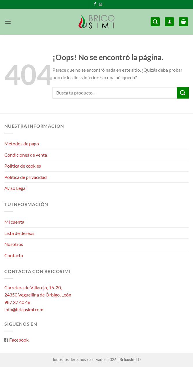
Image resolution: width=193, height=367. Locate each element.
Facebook (19, 339)
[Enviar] (183, 92)
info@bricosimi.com (23, 309)
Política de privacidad (25, 177)
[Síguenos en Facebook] (95, 4)
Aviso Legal (15, 188)
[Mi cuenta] (169, 22)
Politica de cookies (22, 165)
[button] (7, 21)
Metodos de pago (21, 143)
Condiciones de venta (25, 154)
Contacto (13, 255)
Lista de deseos (19, 233)
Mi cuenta (14, 222)
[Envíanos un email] (100, 4)
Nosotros (13, 244)
